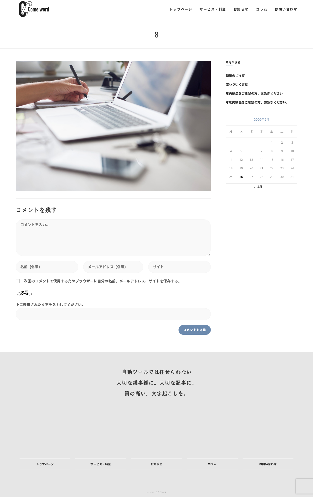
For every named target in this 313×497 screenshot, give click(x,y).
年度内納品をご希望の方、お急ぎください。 (257, 102)
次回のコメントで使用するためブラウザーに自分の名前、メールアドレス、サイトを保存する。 (103, 281)
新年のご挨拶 (235, 75)
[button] (45, 464)
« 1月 (258, 186)
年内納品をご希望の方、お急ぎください (254, 93)
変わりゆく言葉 (237, 84)
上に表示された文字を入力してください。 (50, 305)
